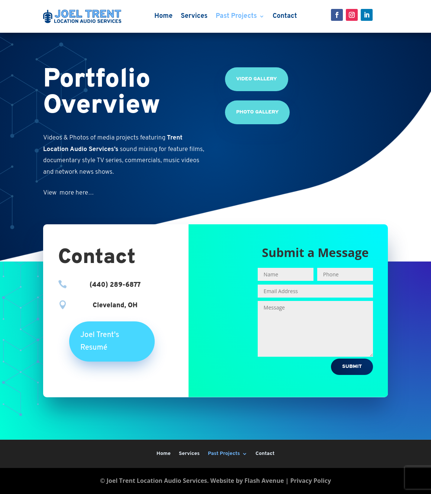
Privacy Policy (310, 481)
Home (163, 16)
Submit (352, 366)
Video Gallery (256, 79)
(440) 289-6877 (115, 285)
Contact (285, 16)
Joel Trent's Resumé (99, 341)
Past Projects (236, 16)
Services (194, 16)
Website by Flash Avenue (247, 481)
